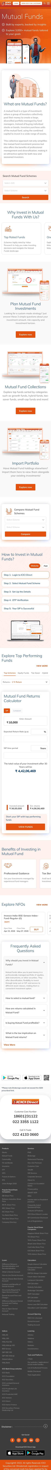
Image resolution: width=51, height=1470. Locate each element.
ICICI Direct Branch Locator (38, 1214)
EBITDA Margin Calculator (37, 1273)
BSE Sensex (6, 1349)
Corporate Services (35, 1177)
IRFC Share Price (8, 1208)
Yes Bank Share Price (10, 1215)
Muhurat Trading (8, 1314)
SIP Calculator (33, 1297)
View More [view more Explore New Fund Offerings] (42, 905)
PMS (29, 1152)
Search (25, 197)
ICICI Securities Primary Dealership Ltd (10, 1409)
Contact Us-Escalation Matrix (36, 1185)
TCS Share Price (33, 1237)
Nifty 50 (5, 1335)
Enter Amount (25, 719)
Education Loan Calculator (37, 1308)
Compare (25, 534)
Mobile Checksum (34, 1371)
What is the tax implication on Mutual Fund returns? (21, 1035)
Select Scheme (11, 190)
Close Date (21, 928)
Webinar (31, 1338)
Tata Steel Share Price (10, 1219)
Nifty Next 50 (7, 1342)
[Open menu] (48, 3)
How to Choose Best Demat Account (12, 1280)
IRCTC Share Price (9, 1205)
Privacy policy (33, 1189)
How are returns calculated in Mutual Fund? (20, 1010)
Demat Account (33, 1321)
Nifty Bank (6, 1363)
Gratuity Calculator (35, 1287)
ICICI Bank (6, 1373)
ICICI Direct (6, 1401)
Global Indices (7, 1359)
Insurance (5, 1166)
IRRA (29, 1196)
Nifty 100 (5, 1338)
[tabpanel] (25, 608)
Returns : (25, 682)
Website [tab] (34, 566)
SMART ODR (32, 1193)
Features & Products (35, 1211)
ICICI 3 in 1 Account (35, 1318)
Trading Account (34, 1325)
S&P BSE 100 (7, 1352)
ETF (3, 1170)
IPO (3, 1180)
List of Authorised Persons (37, 1368)
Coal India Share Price (36, 1247)
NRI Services (32, 1173)
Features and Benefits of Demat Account (11, 1285)
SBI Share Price (7, 1196)
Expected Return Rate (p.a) (16, 731)
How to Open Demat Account (10, 1310)
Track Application (34, 1375)
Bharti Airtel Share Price (37, 1244)
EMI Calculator (33, 1283)
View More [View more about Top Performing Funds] (42, 666)
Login (16, 3)
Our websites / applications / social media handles (38, 1363)
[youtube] (37, 1440)
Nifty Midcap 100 (8, 1345)
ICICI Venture (7, 1398)
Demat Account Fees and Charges (11, 1296)
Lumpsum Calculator (35, 1280)
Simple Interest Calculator (37, 1264)
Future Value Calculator (36, 1277)
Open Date (8, 928)
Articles (30, 1335)
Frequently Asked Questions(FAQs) (34, 1206)
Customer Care (33, 1166)
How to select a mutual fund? (20, 998)
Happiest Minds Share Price (38, 1233)
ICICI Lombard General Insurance (10, 1384)
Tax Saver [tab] (35, 673)
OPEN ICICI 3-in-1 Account (31, 3)
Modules (31, 1345)
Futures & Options (9, 1177)
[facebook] (12, 1440)
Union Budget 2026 (9, 1184)
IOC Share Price (8, 1212)
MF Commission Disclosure (38, 1218)
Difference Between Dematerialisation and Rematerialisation (10, 1266)
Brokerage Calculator (35, 1290)
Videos (30, 1342)
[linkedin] (31, 1440)
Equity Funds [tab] (23, 673)
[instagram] (18, 1440)
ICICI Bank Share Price (36, 1251)
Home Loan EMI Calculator (38, 1304)
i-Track (30, 1359)
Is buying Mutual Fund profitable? (22, 1022)
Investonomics (33, 1349)
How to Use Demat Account (12, 1275)
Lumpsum (17, 711)
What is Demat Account (11, 1272)
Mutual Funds (7, 1156)
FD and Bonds (7, 1163)
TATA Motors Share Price (37, 1254)
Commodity (6, 1159)
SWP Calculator (33, 1294)
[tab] (25, 575)
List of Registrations (35, 1221)
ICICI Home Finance (9, 1405)
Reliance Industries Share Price (11, 1200)
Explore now (25, 334)
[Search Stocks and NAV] (44, 3)
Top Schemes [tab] (10, 673)
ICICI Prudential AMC (10, 1394)
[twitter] (25, 1440)
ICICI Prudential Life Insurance (9, 1390)
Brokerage (31, 1156)
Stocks (4, 1152)
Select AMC (9, 183)
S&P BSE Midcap (8, 1356)
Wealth (30, 1170)
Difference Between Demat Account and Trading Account (12, 1303)
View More (9, 1044)
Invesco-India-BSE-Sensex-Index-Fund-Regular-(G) (21, 917)
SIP (7, 711)
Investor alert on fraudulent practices (38, 1200)
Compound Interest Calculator (35, 1269)
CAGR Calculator (34, 1301)
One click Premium (35, 1163)
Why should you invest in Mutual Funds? (22, 962)
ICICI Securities (7, 1380)
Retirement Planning (35, 1159)
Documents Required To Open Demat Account (11, 1291)
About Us (31, 1180)
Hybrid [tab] (45, 673)
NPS (3, 1173)
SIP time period (11, 748)
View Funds (25, 827)
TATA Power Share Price (37, 1240)
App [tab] (46, 566)
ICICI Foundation (8, 1376)
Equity (6, 922)
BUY (36, 929)
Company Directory (9, 1222)
